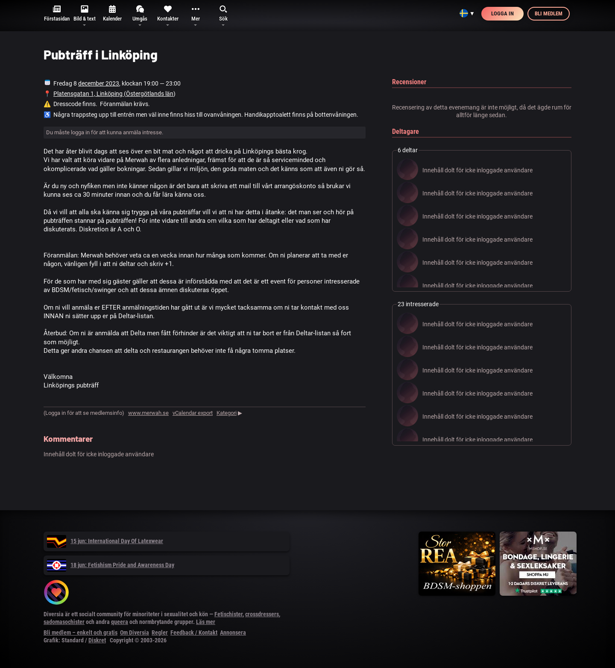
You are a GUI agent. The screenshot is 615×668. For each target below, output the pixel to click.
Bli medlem (548, 13)
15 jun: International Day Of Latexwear (105, 541)
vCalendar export (193, 413)
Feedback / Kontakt (193, 632)
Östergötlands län (149, 93)
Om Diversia (134, 632)
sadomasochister (64, 621)
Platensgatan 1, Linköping (88, 93)
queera (119, 621)
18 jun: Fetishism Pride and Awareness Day (110, 565)
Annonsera (233, 632)
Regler (160, 632)
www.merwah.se (148, 413)
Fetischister (228, 614)
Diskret (97, 640)
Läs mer (205, 621)
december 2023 (98, 83)
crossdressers (262, 614)
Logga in (502, 13)
